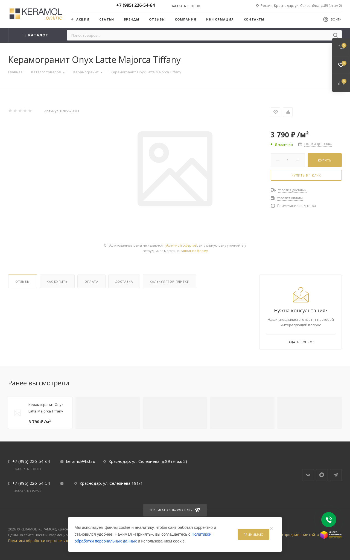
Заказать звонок (185, 6)
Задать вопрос (300, 342)
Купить (324, 160)
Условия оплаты (290, 198)
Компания (185, 19)
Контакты (254, 19)
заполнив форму (194, 251)
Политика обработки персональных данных (47, 540)
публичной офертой (180, 245)
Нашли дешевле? (318, 144)
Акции (80, 19)
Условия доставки (292, 190)
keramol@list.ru (80, 461)
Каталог (35, 35)
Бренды (131, 19)
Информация (220, 19)
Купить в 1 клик (306, 175)
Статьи (106, 19)
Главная (15, 72)
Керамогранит (87, 72)
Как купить (57, 281)
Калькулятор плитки (169, 281)
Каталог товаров (48, 72)
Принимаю (253, 534)
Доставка (124, 281)
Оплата (91, 281)
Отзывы (157, 19)
